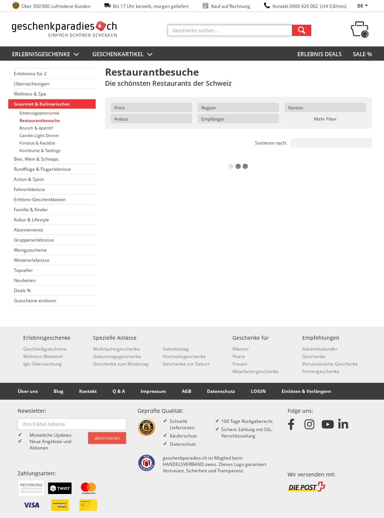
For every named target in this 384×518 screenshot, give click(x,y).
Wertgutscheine (30, 250)
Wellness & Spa (30, 94)
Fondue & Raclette (37, 143)
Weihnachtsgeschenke (116, 349)
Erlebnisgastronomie (39, 113)
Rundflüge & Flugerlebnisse (42, 169)
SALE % (362, 54)
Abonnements (28, 230)
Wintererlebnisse (32, 260)
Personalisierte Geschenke (330, 364)
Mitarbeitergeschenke (255, 371)
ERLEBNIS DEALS (319, 54)
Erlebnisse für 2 (30, 73)
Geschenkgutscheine (45, 349)
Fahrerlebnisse (29, 189)
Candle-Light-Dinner (39, 135)
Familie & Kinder (31, 209)
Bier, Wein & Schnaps (36, 159)
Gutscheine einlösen (35, 300)
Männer (240, 349)
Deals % (22, 290)
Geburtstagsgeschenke (117, 356)
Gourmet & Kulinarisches (42, 104)
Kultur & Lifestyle (31, 219)
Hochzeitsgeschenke (184, 356)
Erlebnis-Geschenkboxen (40, 199)
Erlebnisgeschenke (46, 55)
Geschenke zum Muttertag (120, 364)
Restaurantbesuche (40, 120)
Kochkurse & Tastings (40, 150)
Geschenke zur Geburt (186, 364)
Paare (238, 356)
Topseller (23, 270)
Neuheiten (25, 280)
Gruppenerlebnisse (34, 240)
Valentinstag (176, 349)
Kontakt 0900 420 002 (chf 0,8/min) (309, 6)
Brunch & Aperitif (36, 128)
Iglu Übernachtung (42, 364)
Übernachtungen (31, 84)
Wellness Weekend (43, 356)
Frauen (239, 364)
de (363, 6)
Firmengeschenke (320, 371)
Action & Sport (29, 179)
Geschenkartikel (123, 55)
